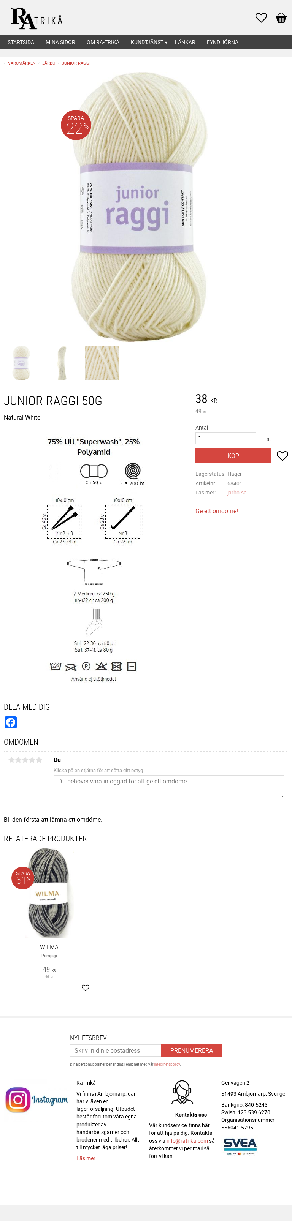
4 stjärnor (32, 760)
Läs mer (85, 1158)
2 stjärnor (18, 760)
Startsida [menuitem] (21, 42)
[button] (265, 18)
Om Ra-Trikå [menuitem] (103, 42)
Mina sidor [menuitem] (60, 42)
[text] (241, 399)
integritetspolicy (167, 1064)
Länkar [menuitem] (185, 42)
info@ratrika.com (187, 1140)
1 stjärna (11, 760)
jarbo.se (236, 492)
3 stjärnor (25, 760)
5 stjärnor (38, 760)
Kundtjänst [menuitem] (147, 42)
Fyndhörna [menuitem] (222, 42)
